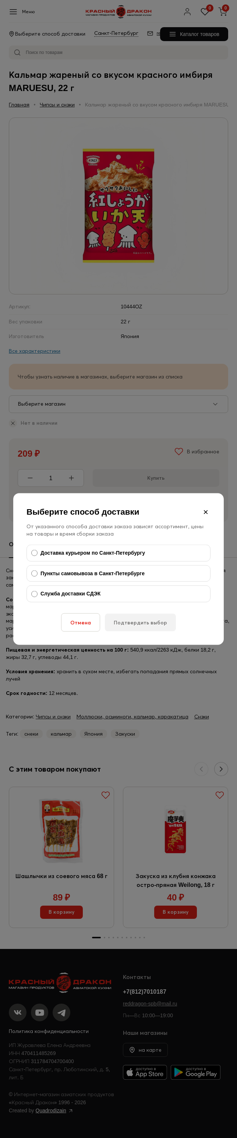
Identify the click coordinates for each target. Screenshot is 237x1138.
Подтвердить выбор (140, 622)
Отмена (80, 622)
